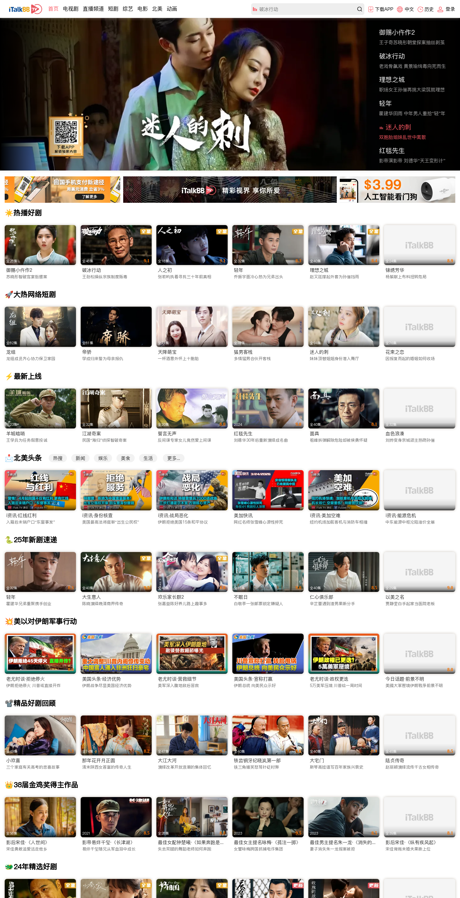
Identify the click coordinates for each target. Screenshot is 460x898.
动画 (172, 8)
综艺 (128, 8)
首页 (53, 8)
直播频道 (93, 8)
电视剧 (71, 8)
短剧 (113, 8)
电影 (142, 8)
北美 (157, 8)
